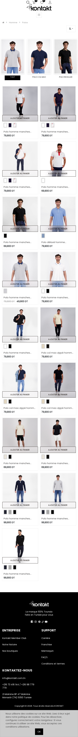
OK (39, 731)
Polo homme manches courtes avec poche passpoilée (17, 132)
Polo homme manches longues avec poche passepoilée (17, 518)
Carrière (45, 638)
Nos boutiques (10, 650)
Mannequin (47, 650)
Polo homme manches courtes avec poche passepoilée (54, 297)
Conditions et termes (53, 663)
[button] (71, 28)
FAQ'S (44, 657)
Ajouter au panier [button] (20, 118)
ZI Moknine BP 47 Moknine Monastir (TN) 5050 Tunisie (17, 696)
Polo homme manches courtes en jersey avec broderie (17, 463)
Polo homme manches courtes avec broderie (17, 242)
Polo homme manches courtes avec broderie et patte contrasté (56, 187)
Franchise (46, 644)
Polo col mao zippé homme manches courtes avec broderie (57, 353)
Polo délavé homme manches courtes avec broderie (54, 242)
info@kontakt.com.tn (14, 678)
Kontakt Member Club (14, 638)
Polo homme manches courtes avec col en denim (19, 297)
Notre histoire (9, 644)
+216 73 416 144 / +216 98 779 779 (18, 686)
